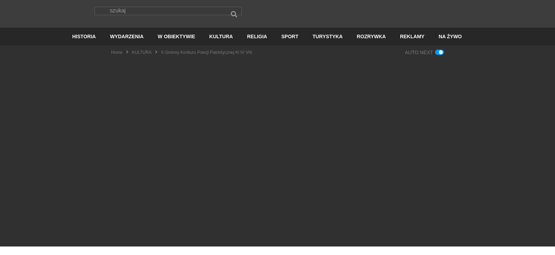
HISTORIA (84, 44)
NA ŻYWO (450, 44)
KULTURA (221, 44)
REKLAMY (412, 44)
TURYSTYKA (328, 44)
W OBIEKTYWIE (176, 44)
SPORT (289, 44)
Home (116, 60)
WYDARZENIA (127, 44)
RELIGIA (257, 44)
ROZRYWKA (371, 44)
